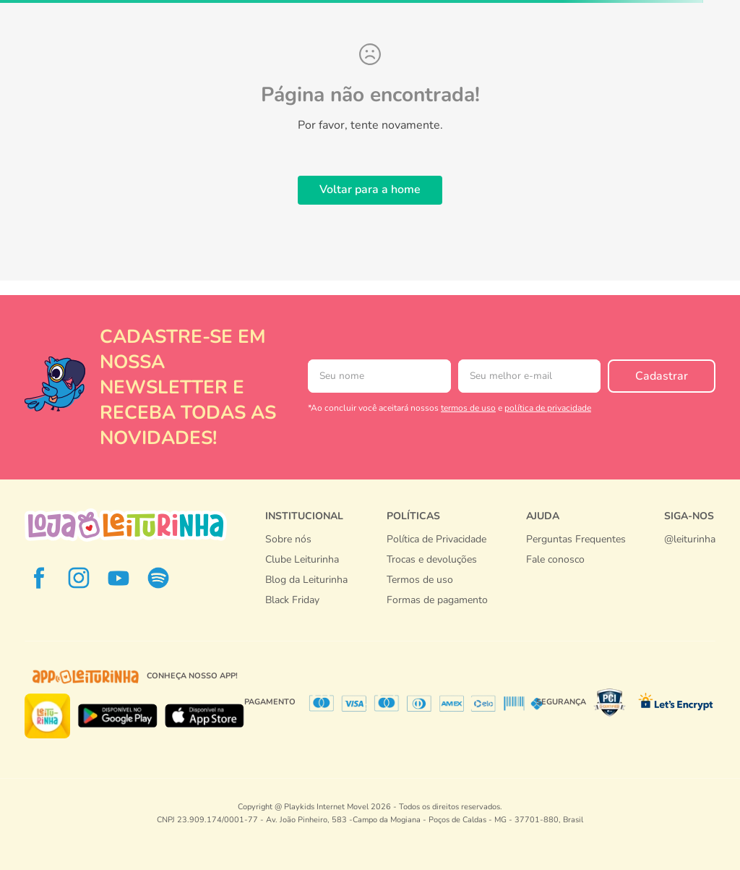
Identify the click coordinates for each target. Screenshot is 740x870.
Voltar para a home (370, 189)
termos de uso (468, 408)
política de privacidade (547, 408)
